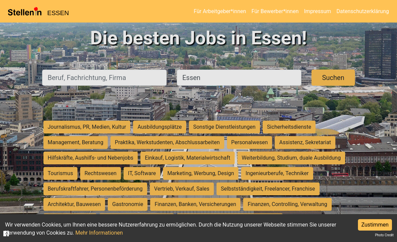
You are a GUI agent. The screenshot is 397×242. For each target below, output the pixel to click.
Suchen (333, 78)
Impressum (317, 11)
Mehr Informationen (99, 233)
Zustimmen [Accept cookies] (375, 224)
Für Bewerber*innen (275, 11)
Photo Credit (384, 235)
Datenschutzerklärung (362, 11)
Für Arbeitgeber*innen (220, 11)
